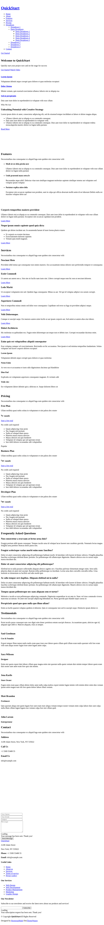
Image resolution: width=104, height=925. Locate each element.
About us (9, 871)
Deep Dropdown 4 (22, 38)
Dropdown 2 (15, 42)
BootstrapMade (17, 923)
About (8, 16)
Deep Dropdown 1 (22, 31)
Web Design (10, 887)
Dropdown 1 (15, 27)
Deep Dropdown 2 (22, 34)
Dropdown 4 (15, 47)
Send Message (7, 841)
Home (8, 14)
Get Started (5, 53)
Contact (9, 49)
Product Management (14, 892)
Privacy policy (11, 878)
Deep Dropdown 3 (22, 36)
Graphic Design (12, 896)
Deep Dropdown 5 (22, 40)
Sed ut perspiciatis (8, 96)
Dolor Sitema (6, 86)
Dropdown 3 (15, 45)
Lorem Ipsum (6, 77)
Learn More (5, 221)
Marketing (10, 894)
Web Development (13, 890)
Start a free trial (7, 421)
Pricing (8, 23)
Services (9, 20)
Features (9, 18)
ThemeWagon (32, 923)
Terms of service (12, 876)
